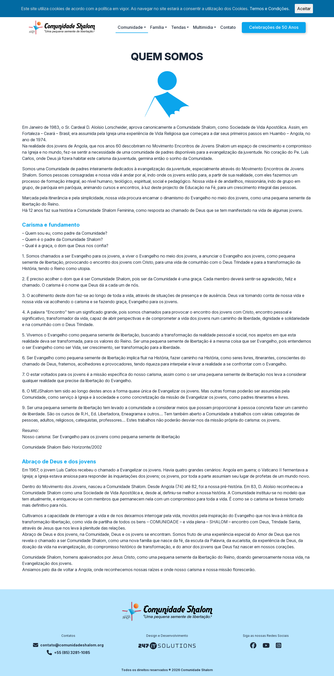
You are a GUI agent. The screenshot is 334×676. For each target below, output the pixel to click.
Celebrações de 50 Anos (273, 27)
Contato (228, 27)
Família (157, 27)
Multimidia (203, 27)
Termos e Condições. (270, 8)
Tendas (178, 27)
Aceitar (304, 8)
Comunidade (130, 27)
